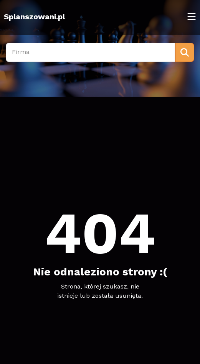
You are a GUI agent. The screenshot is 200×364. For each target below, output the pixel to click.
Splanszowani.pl (34, 16)
